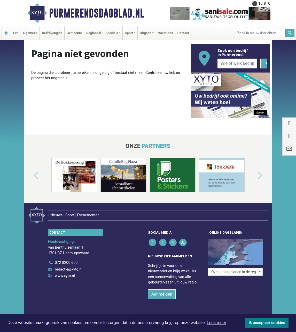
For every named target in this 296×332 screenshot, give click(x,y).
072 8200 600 (66, 262)
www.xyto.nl (65, 276)
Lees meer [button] (216, 322)
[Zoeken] (290, 33)
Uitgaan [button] (145, 33)
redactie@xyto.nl (68, 269)
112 (15, 33)
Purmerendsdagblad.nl (96, 13)
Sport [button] (129, 33)
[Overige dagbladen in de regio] (235, 272)
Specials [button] (111, 33)
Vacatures (165, 33)
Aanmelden (161, 294)
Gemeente (74, 33)
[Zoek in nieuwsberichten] (260, 33)
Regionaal (93, 33)
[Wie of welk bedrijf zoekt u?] (237, 63)
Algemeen (29, 33)
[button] (30, 176)
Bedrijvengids (52, 33)
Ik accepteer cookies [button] (267, 323)
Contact (183, 33)
